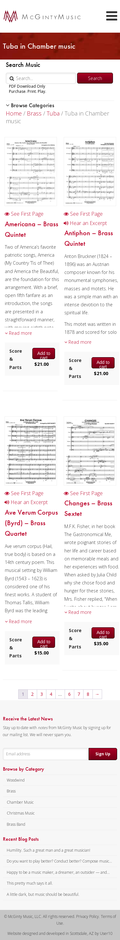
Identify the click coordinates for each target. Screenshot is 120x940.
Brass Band (16, 824)
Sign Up (102, 754)
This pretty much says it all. (30, 883)
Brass (34, 113)
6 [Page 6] (69, 694)
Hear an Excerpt (85, 223)
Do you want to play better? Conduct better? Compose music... (59, 861)
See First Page (24, 213)
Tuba (53, 113)
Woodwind (16, 780)
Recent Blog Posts (21, 839)
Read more (18, 333)
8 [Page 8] (88, 694)
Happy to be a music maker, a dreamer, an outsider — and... (58, 872)
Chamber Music (20, 802)
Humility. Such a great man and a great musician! (48, 850)
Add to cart (43, 355)
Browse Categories (30, 105)
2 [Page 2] (32, 694)
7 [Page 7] (78, 694)
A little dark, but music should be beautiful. (43, 894)
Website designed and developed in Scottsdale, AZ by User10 (60, 933)
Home (14, 113)
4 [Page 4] (51, 694)
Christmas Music (21, 813)
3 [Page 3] (41, 694)
